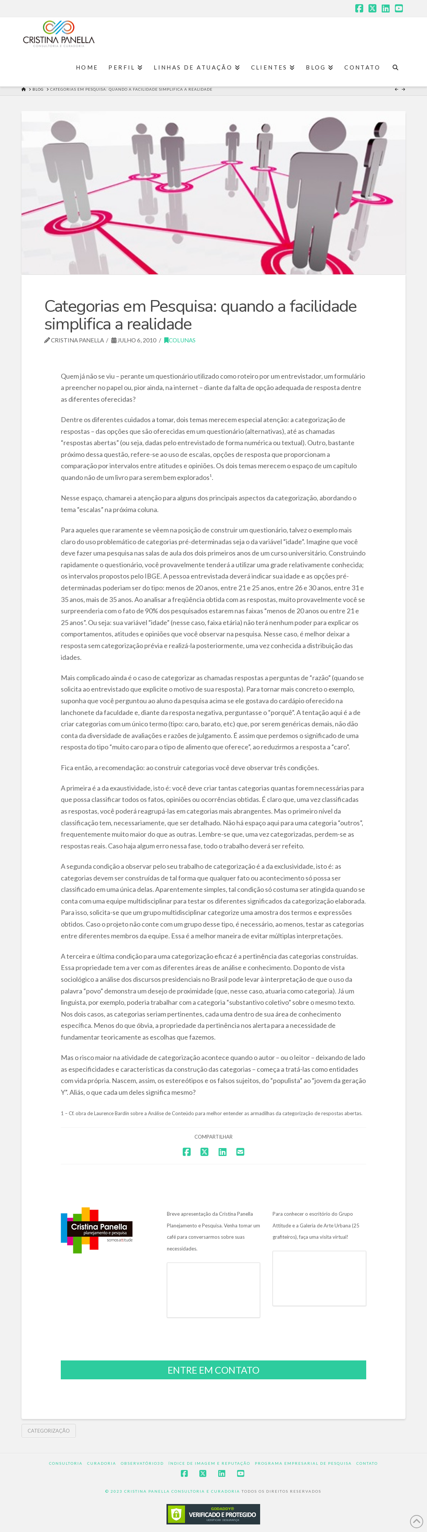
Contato (367, 1463)
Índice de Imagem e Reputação (209, 1463)
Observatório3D (142, 1463)
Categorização (49, 1431)
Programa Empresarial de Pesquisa (303, 1463)
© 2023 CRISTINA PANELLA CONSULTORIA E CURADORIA (173, 1491)
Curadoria (101, 1463)
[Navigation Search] (395, 68)
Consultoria (66, 1463)
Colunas (180, 340)
